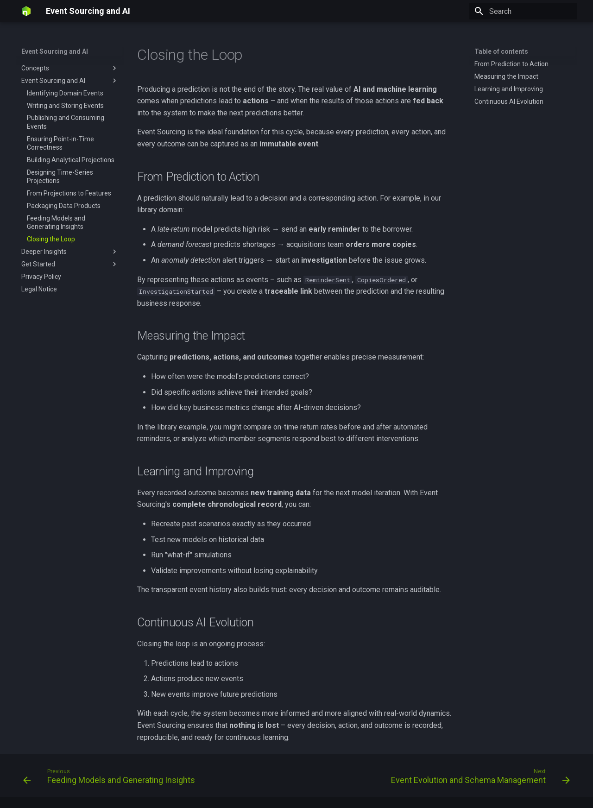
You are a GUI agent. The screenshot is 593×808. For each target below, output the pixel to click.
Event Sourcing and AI (54, 51)
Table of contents (501, 51)
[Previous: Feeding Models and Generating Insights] (111, 778)
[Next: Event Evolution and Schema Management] (478, 778)
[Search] (523, 11)
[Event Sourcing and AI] (26, 11)
